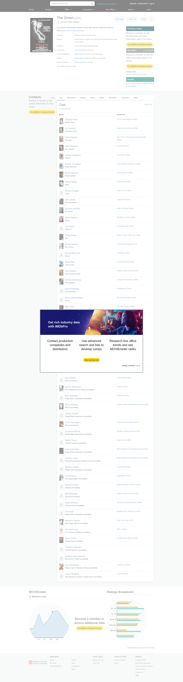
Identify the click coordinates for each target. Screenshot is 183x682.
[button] (91, 360)
